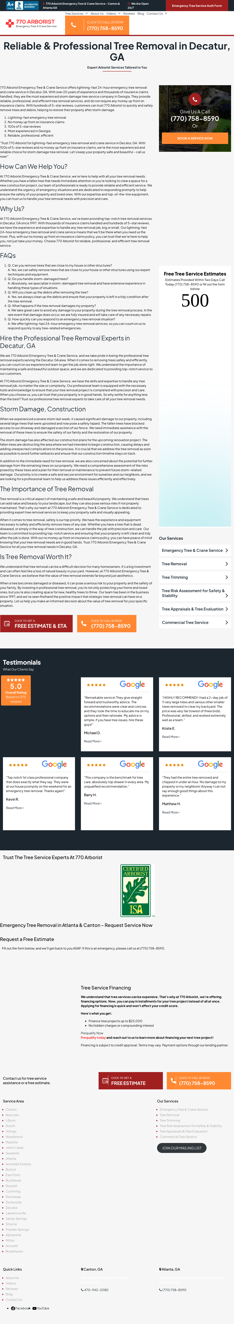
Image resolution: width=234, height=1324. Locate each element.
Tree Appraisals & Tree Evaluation (192, 608)
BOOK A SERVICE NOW (195, 138)
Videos (111, 13)
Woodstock (14, 1137)
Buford (11, 1169)
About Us (97, 13)
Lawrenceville (16, 1213)
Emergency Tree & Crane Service (192, 550)
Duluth (10, 1126)
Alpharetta (13, 1235)
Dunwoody (14, 1202)
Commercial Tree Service (185, 622)
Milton (10, 1240)
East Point (13, 1175)
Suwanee (12, 1153)
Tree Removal (174, 563)
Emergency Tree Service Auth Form (197, 5)
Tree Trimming (175, 577)
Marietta (12, 1142)
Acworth (12, 1246)
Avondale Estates (18, 1164)
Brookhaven (14, 1251)
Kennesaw (13, 1197)
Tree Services (74, 13)
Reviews (129, 13)
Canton (11, 1109)
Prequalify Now (92, 1033)
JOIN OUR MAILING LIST (181, 1148)
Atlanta (11, 1158)
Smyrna (11, 1224)
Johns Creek (15, 1148)
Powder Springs (17, 1229)
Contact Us (155, 13)
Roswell (11, 1186)
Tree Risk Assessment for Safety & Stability (191, 1126)
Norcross (12, 1115)
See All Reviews (16, 838)
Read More (93, 741)
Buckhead (13, 1180)
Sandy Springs (16, 1218)
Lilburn (11, 1120)
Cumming (13, 1191)
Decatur (12, 1208)
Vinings (11, 1131)
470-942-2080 (95, 1290)
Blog (141, 13)
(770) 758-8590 (195, 118)
